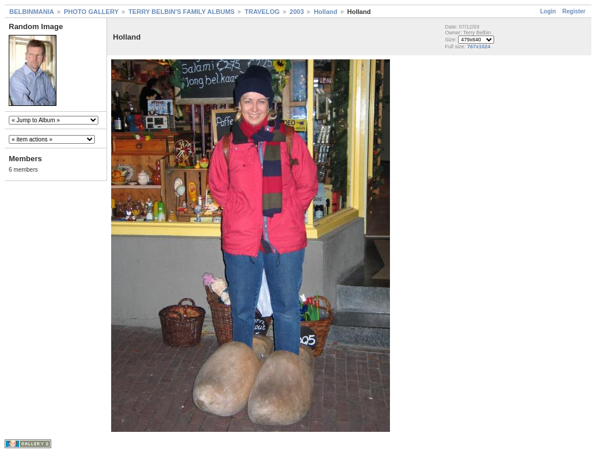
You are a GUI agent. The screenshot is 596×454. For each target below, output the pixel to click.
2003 (297, 11)
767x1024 (478, 46)
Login (548, 11)
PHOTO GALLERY (91, 11)
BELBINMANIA (31, 11)
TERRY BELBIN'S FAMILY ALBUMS (182, 11)
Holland (325, 11)
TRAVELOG (261, 11)
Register (574, 11)
